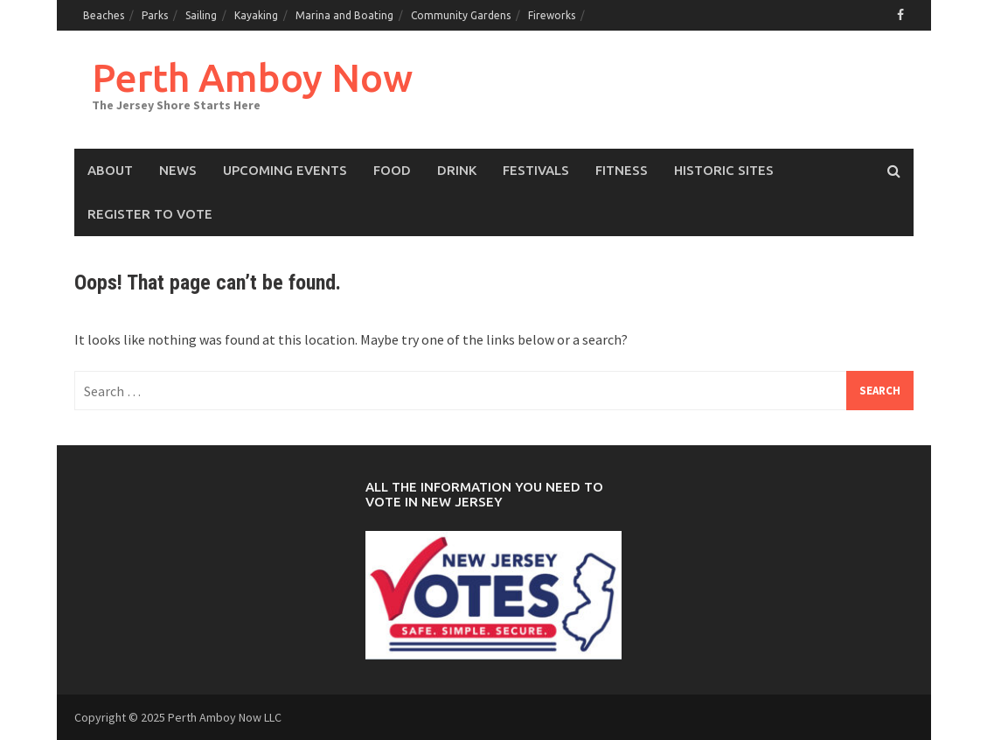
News (178, 170)
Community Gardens (461, 15)
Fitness (621, 170)
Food (392, 170)
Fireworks (551, 15)
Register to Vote (149, 213)
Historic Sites (724, 170)
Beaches (103, 15)
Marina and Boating (344, 15)
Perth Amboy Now (252, 77)
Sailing (201, 15)
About (110, 170)
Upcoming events (285, 170)
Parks (155, 15)
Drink (456, 170)
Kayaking (256, 15)
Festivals (536, 170)
